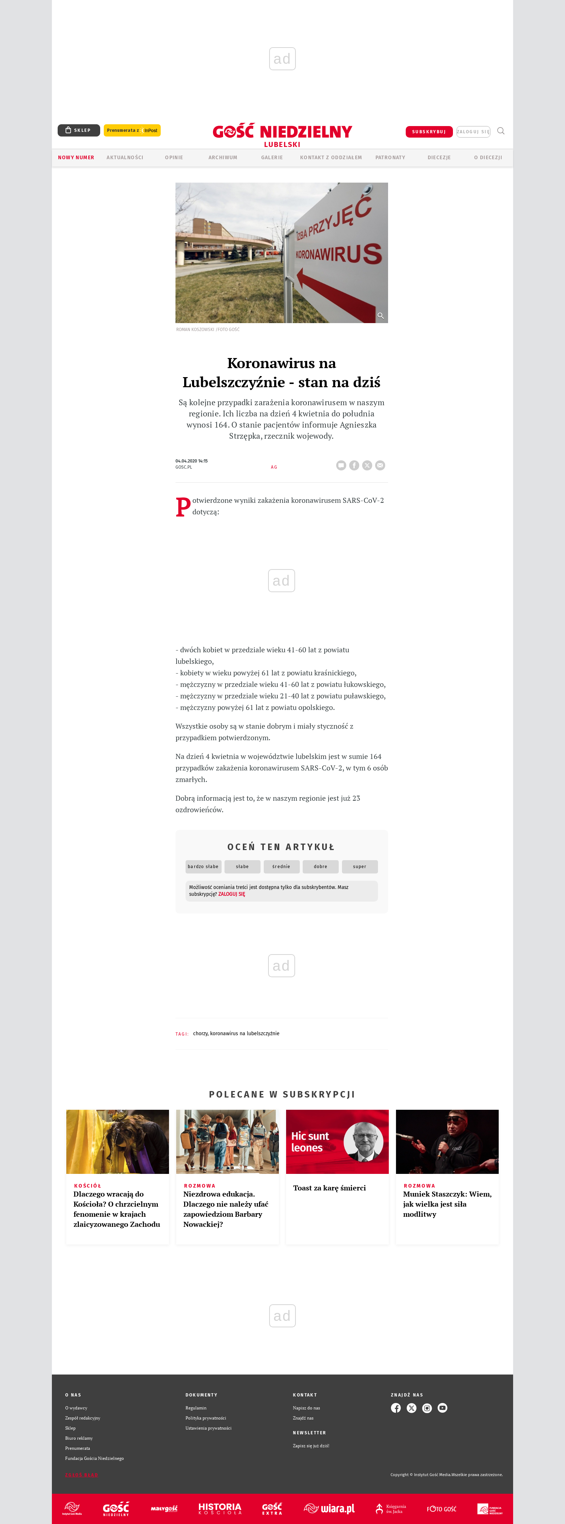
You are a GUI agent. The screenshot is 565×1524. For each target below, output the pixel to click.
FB (355, 463)
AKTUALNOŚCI (125, 158)
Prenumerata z (132, 130)
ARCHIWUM (223, 158)
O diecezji (488, 158)
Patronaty (390, 158)
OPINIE (174, 158)
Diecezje (439, 158)
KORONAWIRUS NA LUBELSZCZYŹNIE (245, 1034)
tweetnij (368, 463)
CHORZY (200, 1034)
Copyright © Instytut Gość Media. (421, 1474)
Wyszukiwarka (500, 131)
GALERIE (272, 158)
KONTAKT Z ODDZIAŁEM (331, 158)
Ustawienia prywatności (209, 1428)
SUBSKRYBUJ (429, 131)
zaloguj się (473, 131)
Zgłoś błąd (81, 1475)
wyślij (381, 463)
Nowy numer (76, 158)
